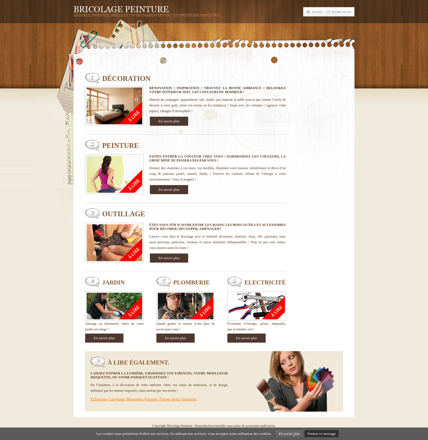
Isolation (188, 399)
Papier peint (169, 399)
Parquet (151, 399)
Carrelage (116, 399)
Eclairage (99, 399)
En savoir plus (168, 121)
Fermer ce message (321, 433)
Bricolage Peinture (179, 426)
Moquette (135, 399)
